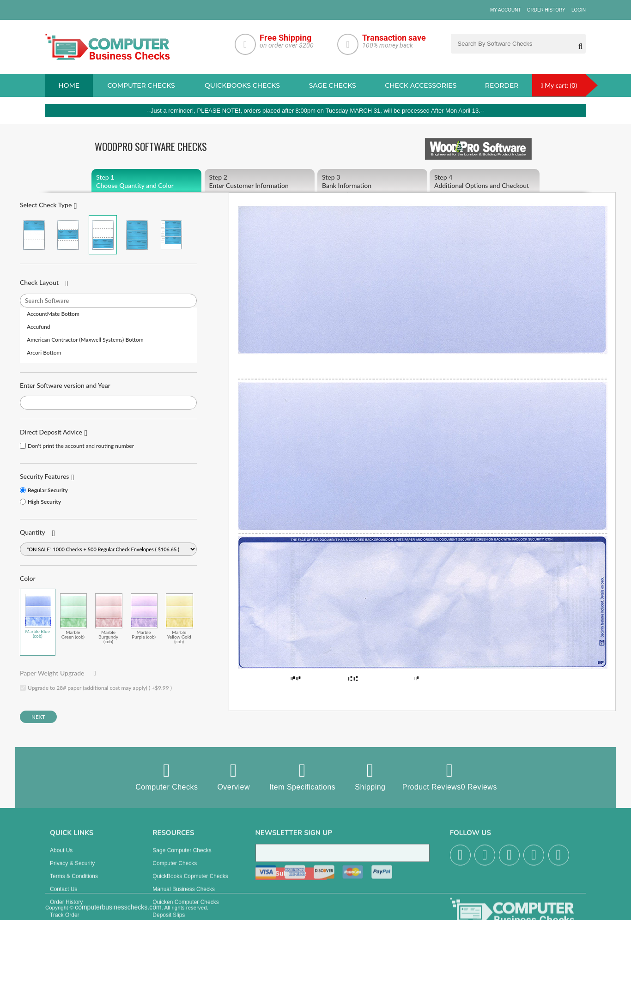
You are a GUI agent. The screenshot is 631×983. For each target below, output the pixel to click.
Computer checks (141, 85)
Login (578, 9)
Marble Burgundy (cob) (108, 618)
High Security (44, 501)
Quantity (32, 532)
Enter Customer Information (259, 181)
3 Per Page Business (137, 234)
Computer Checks (166, 776)
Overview (233, 776)
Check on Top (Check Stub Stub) (34, 234)
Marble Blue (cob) (38, 616)
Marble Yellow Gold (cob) (179, 618)
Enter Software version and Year (65, 385)
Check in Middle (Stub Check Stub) (68, 234)
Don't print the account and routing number (81, 445)
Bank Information (372, 181)
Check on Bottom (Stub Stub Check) (103, 234)
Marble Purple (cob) (144, 616)
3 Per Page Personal (171, 234)
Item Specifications (302, 776)
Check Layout (39, 282)
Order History (546, 9)
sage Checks (332, 85)
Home (68, 85)
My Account (505, 9)
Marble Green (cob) (73, 616)
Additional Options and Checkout (484, 181)
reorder (502, 85)
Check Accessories (420, 85)
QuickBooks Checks (242, 85)
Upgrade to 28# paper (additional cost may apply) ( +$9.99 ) (100, 687)
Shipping (370, 776)
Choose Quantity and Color (146, 181)
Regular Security (48, 490)
